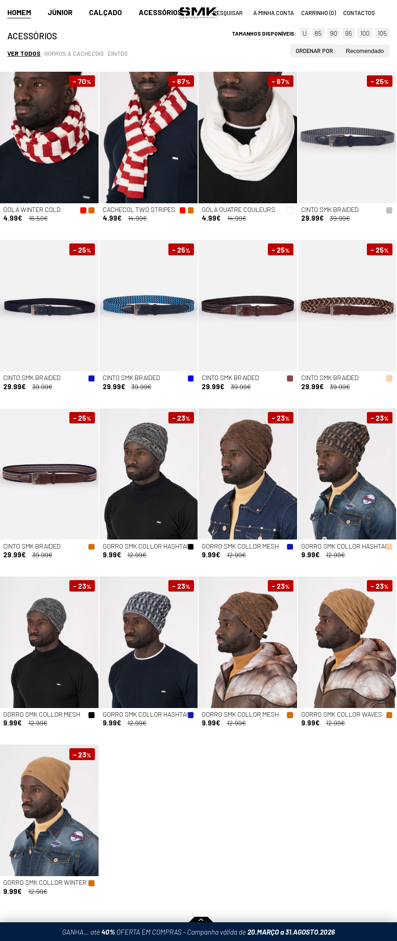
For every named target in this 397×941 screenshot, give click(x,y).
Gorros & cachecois (74, 53)
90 (333, 33)
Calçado (105, 12)
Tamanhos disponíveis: (264, 33)
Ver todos (24, 53)
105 (382, 33)
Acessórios (160, 12)
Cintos (118, 53)
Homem (19, 12)
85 (318, 33)
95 (348, 33)
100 (365, 33)
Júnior (60, 12)
